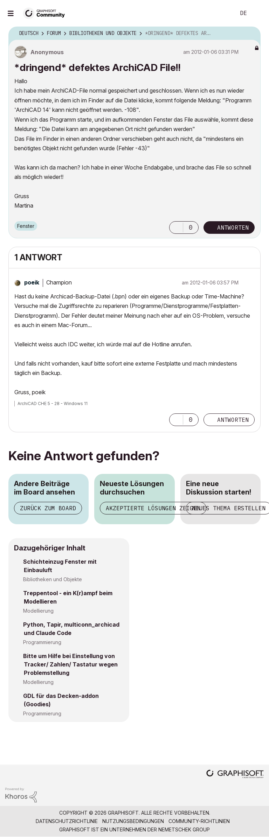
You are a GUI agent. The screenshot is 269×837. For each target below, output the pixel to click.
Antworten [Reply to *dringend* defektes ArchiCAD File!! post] (233, 227)
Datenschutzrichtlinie (67, 821)
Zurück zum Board (48, 508)
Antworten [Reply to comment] (233, 419)
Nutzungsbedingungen (133, 821)
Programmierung (42, 642)
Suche (222, 13)
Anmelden (258, 13)
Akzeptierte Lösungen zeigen (153, 508)
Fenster (25, 226)
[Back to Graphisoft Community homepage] (46, 13)
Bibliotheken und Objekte (52, 579)
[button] (176, 227)
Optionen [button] (250, 34)
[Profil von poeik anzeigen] (31, 282)
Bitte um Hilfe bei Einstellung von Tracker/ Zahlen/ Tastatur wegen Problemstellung (70, 664)
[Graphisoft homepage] (235, 774)
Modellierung (38, 611)
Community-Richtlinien (199, 821)
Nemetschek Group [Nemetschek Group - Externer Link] (184, 829)
